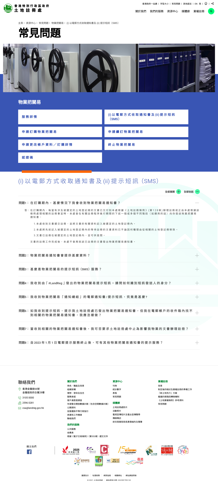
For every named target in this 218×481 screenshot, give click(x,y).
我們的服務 (73, 409)
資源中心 (31, 23)
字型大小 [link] (164, 4)
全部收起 (188, 176)
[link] (27, 8)
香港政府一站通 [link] (149, 4)
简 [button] (200, 4)
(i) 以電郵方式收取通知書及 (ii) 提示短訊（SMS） (93, 23)
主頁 (20, 23)
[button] (206, 3)
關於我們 (72, 366)
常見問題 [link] (176, 4)
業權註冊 (163, 366)
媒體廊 (116, 388)
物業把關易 (57, 23)
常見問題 (43, 23)
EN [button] (196, 4)
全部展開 (170, 176)
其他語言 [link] (187, 4)
